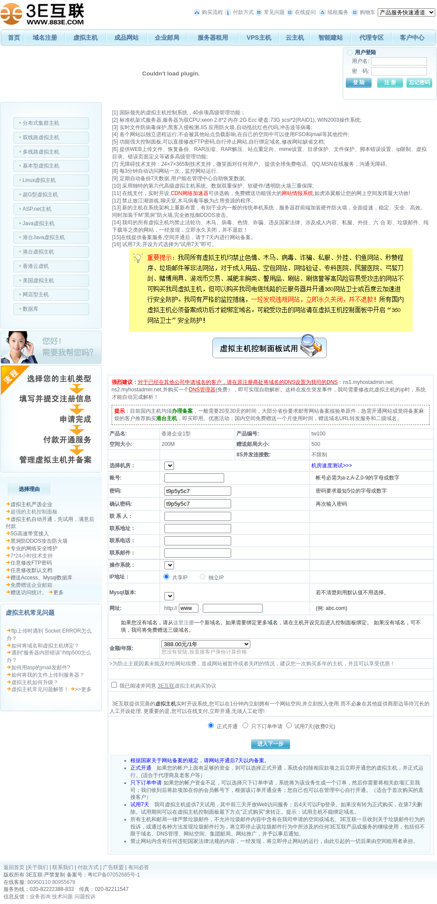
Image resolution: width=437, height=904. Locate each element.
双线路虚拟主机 (41, 137)
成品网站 (126, 37)
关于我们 (37, 867)
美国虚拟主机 (38, 280)
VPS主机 (259, 37)
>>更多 (83, 689)
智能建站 (330, 37)
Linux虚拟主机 (39, 180)
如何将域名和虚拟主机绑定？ (45, 646)
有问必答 (138, 867)
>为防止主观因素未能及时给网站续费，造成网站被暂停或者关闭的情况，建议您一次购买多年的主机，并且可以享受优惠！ (252, 664)
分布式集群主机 (41, 123)
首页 (14, 37)
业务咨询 (40, 897)
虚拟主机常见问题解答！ (40, 689)
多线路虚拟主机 (41, 152)
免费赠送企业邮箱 (31, 585)
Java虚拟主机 (39, 223)
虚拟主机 (85, 37)
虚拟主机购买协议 (195, 686)
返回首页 (13, 867)
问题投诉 (85, 897)
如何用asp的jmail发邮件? (40, 667)
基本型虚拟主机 (41, 166)
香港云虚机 (36, 266)
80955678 (63, 882)
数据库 (30, 309)
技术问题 (62, 897)
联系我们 (62, 867)
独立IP (212, 578)
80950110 (39, 882)
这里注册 (183, 623)
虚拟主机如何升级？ (34, 682)
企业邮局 (167, 37)
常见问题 (274, 12)
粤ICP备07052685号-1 (114, 875)
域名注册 (45, 37)
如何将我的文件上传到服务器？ (48, 675)
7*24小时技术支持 (31, 556)
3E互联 (165, 686)
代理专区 (371, 37)
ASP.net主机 (37, 209)
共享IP (176, 578)
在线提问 (305, 12)
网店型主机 (36, 294)
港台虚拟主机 (38, 252)
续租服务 (338, 12)
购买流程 (212, 12)
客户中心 (412, 37)
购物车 (368, 12)
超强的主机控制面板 (34, 512)
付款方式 (243, 12)
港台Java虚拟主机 (44, 237)
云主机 (295, 37)
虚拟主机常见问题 (30, 612)
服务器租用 (213, 37)
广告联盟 (113, 867)
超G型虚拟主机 (40, 195)
